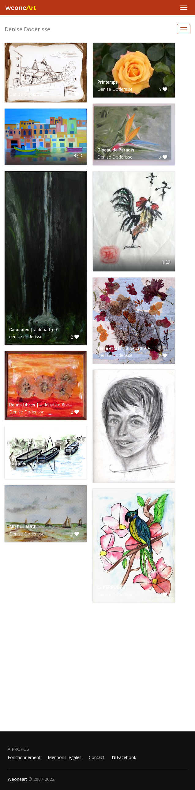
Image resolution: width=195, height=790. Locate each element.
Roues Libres (22, 404)
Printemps (107, 82)
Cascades (19, 329)
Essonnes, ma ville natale (34, 87)
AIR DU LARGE (22, 526)
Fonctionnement (24, 757)
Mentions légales (64, 757)
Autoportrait (109, 467)
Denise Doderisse (27, 29)
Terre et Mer (109, 348)
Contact (96, 757)
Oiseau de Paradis (115, 150)
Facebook (124, 757)
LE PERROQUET (112, 587)
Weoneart (17, 779)
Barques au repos (27, 463)
